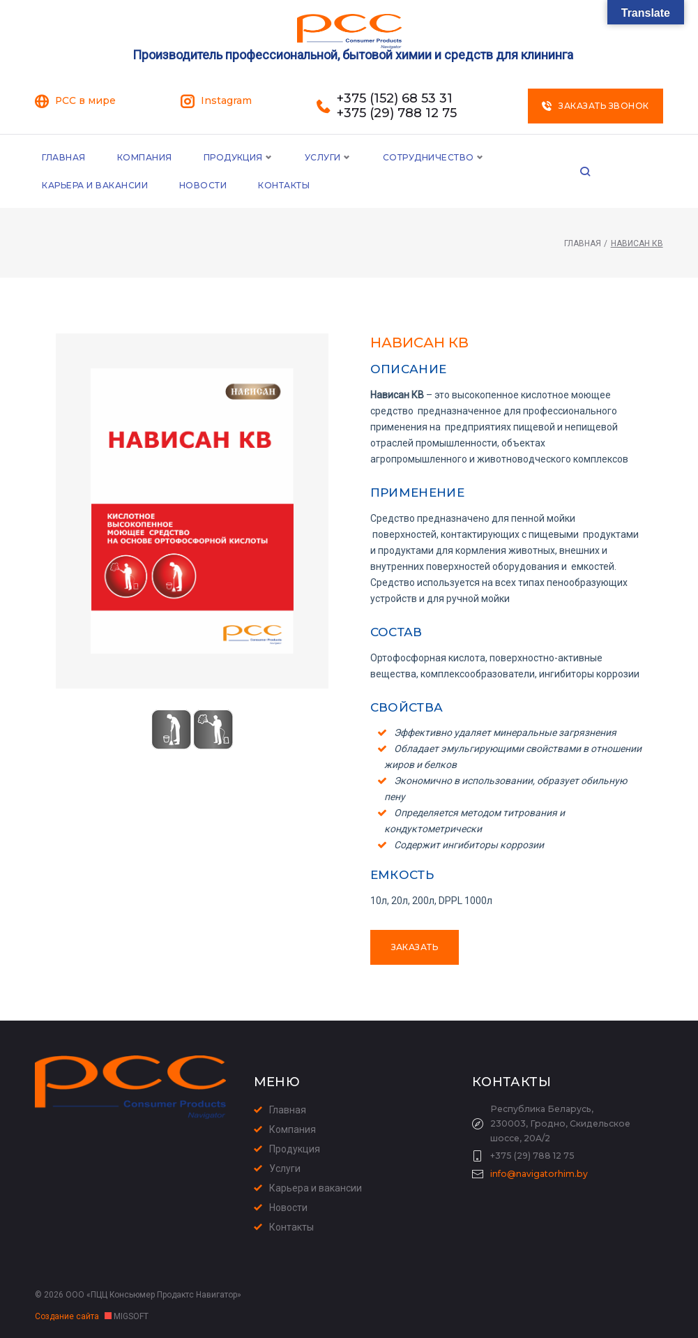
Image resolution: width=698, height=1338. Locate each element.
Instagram (226, 100)
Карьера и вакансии (315, 1188)
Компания (144, 157)
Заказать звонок (595, 105)
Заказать (415, 947)
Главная (63, 157)
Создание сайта (68, 1316)
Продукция (233, 157)
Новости (65, 185)
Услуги (323, 157)
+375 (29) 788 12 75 (397, 113)
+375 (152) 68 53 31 (395, 98)
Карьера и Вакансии (569, 157)
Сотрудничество (428, 157)
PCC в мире (85, 100)
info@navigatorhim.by (539, 1173)
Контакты (147, 185)
